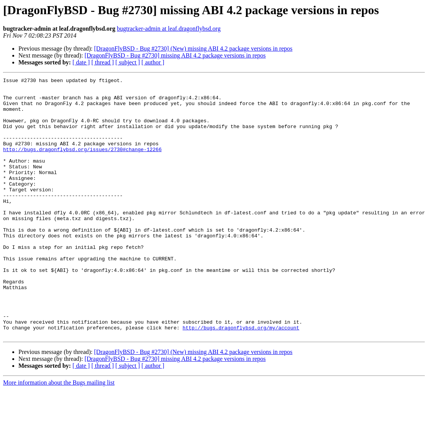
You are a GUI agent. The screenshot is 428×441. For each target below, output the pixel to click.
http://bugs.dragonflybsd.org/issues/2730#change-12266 (82, 164)
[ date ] (81, 62)
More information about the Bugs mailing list (59, 434)
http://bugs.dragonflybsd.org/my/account (241, 378)
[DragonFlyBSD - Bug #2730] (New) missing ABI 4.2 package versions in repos (193, 48)
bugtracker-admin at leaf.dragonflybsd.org (169, 28)
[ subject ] (127, 62)
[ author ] (153, 62)
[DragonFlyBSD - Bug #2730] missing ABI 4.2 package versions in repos (174, 55)
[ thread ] (102, 62)
